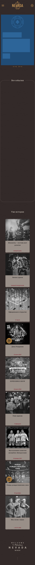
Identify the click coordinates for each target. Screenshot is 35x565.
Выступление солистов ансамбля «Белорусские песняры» (17, 452)
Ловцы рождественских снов (18, 485)
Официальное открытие (17, 312)
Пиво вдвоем (17, 416)
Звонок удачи (17, 277)
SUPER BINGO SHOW (17, 381)
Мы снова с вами (17, 520)
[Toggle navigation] (3, 5)
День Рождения (18, 347)
